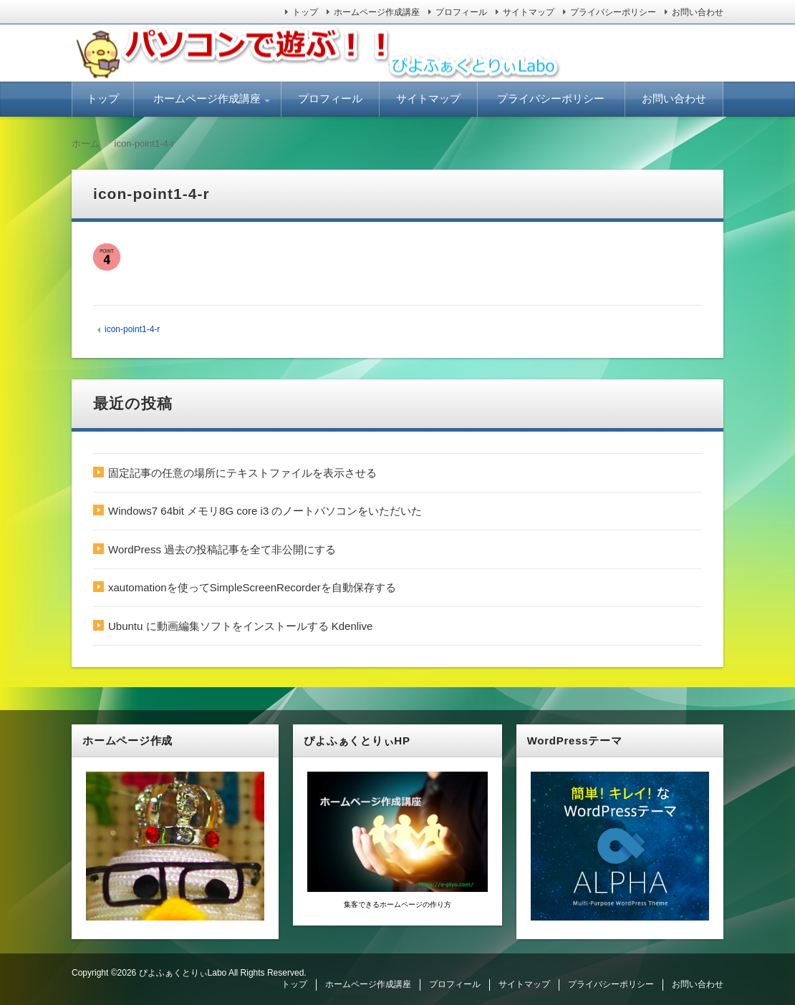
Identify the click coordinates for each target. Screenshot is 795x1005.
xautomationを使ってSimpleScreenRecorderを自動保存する (252, 587)
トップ (305, 12)
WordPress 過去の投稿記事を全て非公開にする (222, 549)
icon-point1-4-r (132, 329)
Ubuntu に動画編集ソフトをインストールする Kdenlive (240, 626)
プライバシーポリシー (613, 12)
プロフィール (461, 12)
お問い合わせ (697, 12)
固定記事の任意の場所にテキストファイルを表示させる (242, 473)
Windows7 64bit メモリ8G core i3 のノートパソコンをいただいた (265, 511)
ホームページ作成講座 (377, 12)
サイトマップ (528, 12)
